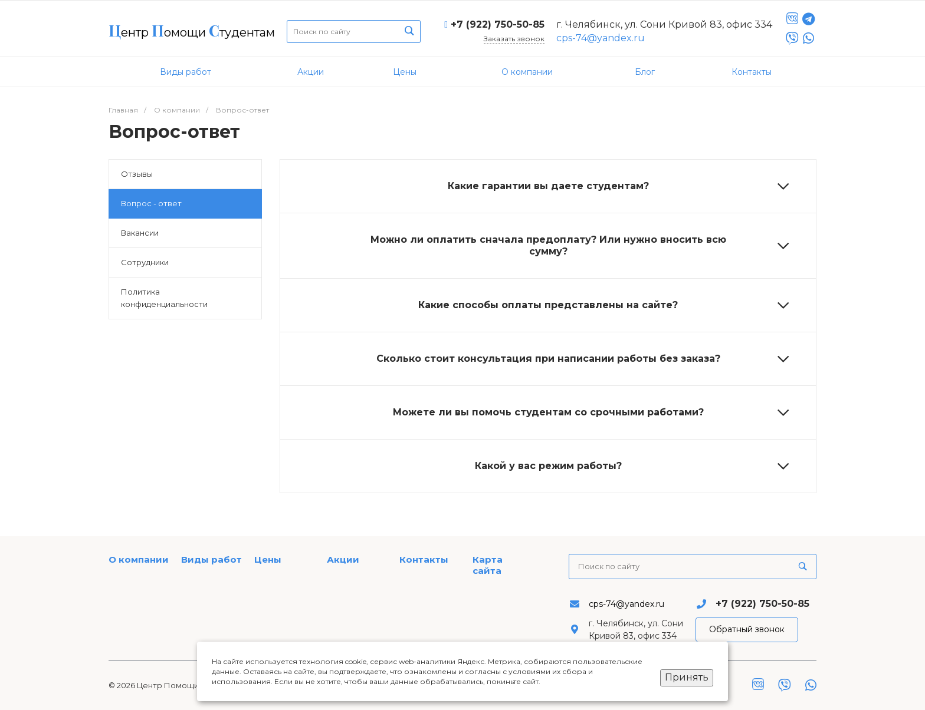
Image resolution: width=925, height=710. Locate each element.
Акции (343, 559)
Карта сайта (488, 565)
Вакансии (140, 232)
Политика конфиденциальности (164, 298)
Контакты (423, 559)
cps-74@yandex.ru (600, 38)
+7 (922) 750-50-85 (497, 24)
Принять (686, 677)
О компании (139, 559)
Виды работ (211, 559)
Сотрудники (145, 262)
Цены (267, 559)
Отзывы (137, 174)
